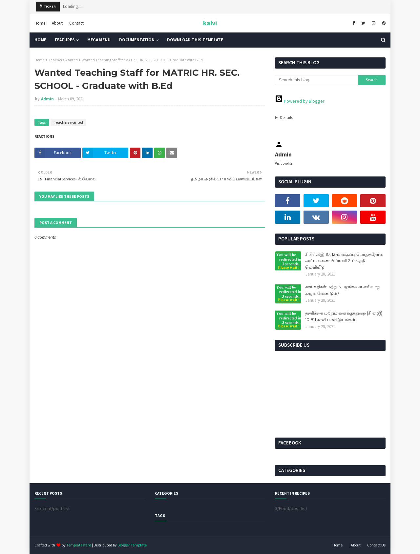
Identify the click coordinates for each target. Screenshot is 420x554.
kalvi (210, 23)
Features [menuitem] (65, 40)
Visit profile (283, 163)
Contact (76, 23)
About (57, 23)
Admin (47, 99)
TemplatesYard (78, 545)
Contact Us (376, 545)
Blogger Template (132, 545)
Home (39, 23)
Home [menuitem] (40, 40)
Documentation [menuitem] (137, 40)
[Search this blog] (316, 80)
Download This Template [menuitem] (195, 40)
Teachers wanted (63, 59)
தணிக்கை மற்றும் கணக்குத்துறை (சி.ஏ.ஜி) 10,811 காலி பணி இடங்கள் (343, 316)
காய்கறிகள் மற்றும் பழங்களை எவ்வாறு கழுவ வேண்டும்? (342, 290)
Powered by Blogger (300, 101)
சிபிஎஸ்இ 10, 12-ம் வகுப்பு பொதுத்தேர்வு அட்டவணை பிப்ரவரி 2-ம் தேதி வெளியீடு (344, 261)
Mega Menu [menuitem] (99, 40)
